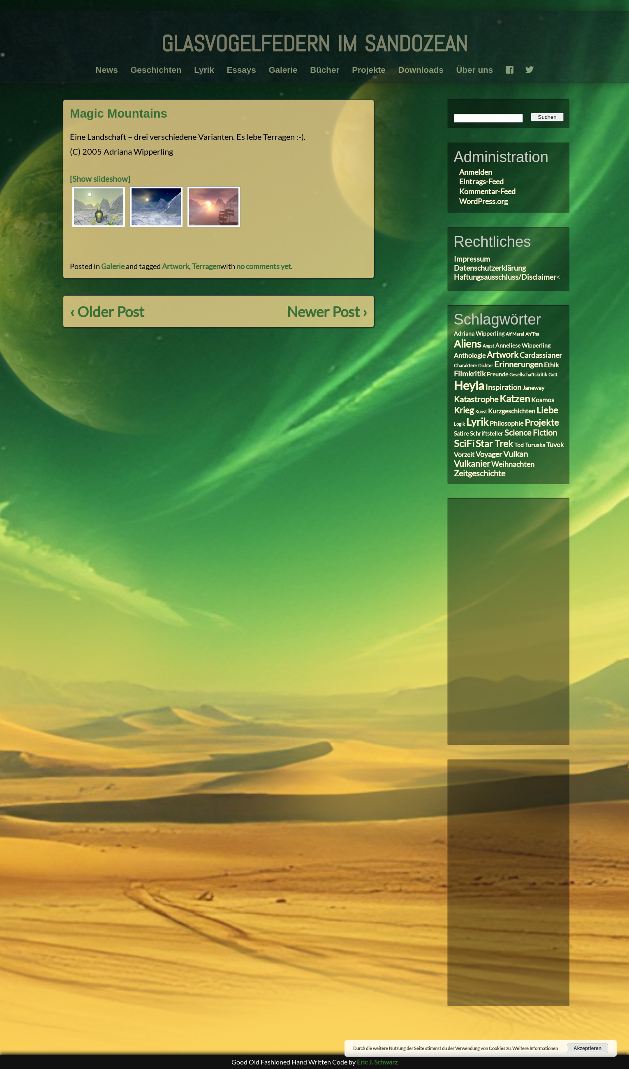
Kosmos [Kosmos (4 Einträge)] (542, 399)
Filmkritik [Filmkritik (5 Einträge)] (470, 373)
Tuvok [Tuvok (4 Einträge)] (555, 444)
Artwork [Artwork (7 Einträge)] (502, 354)
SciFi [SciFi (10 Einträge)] (464, 443)
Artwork (175, 266)
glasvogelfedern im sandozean (314, 39)
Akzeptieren (587, 1048)
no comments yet (263, 266)
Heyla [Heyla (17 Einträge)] (469, 385)
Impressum (472, 258)
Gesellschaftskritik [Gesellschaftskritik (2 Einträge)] (528, 374)
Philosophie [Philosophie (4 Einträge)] (506, 423)
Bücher (325, 70)
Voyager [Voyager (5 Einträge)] (489, 454)
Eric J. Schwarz (377, 1062)
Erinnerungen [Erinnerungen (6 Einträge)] (518, 364)
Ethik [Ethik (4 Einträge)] (551, 365)
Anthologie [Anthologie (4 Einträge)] (470, 355)
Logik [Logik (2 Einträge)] (459, 424)
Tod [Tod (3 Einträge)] (519, 445)
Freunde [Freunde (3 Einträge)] (497, 374)
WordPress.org (483, 201)
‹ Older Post (108, 311)
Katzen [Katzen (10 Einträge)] (515, 398)
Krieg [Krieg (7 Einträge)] (464, 410)
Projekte (370, 70)
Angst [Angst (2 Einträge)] (488, 345)
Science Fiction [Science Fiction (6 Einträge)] (530, 432)
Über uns (480, 70)
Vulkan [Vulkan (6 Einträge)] (515, 454)
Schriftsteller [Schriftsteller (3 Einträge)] (486, 433)
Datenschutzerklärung (490, 267)
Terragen (206, 266)
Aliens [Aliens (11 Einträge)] (467, 343)
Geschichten (150, 70)
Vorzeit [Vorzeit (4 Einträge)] (464, 454)
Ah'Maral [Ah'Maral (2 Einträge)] (515, 333)
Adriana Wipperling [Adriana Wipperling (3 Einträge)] (479, 333)
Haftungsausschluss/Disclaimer (505, 276)
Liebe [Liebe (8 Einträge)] (547, 409)
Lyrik (200, 70)
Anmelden (475, 171)
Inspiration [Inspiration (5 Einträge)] (503, 387)
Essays (239, 70)
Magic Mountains (120, 113)
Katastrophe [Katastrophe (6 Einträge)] (476, 399)
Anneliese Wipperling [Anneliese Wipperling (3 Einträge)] (522, 345)
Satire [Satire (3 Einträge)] (461, 433)
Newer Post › (325, 311)
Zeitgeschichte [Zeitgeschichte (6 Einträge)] (479, 473)
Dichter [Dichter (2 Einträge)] (485, 365)
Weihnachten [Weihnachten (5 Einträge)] (512, 463)
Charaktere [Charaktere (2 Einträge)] (465, 365)
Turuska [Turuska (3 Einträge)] (535, 445)
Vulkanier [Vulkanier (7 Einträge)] (472, 463)
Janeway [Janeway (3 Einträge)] (533, 388)
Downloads (425, 70)
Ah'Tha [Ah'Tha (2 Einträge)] (532, 333)
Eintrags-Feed (481, 181)
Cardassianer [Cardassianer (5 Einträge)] (541, 354)
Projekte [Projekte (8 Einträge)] (542, 422)
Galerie (282, 70)
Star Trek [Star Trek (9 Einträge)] (494, 443)
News (99, 70)
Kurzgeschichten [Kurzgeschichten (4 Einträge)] (511, 411)
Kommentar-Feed (487, 191)
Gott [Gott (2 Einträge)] (552, 374)
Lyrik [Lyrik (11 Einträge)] (477, 421)
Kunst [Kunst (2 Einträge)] (481, 411)
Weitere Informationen (535, 1048)
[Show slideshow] (101, 178)
